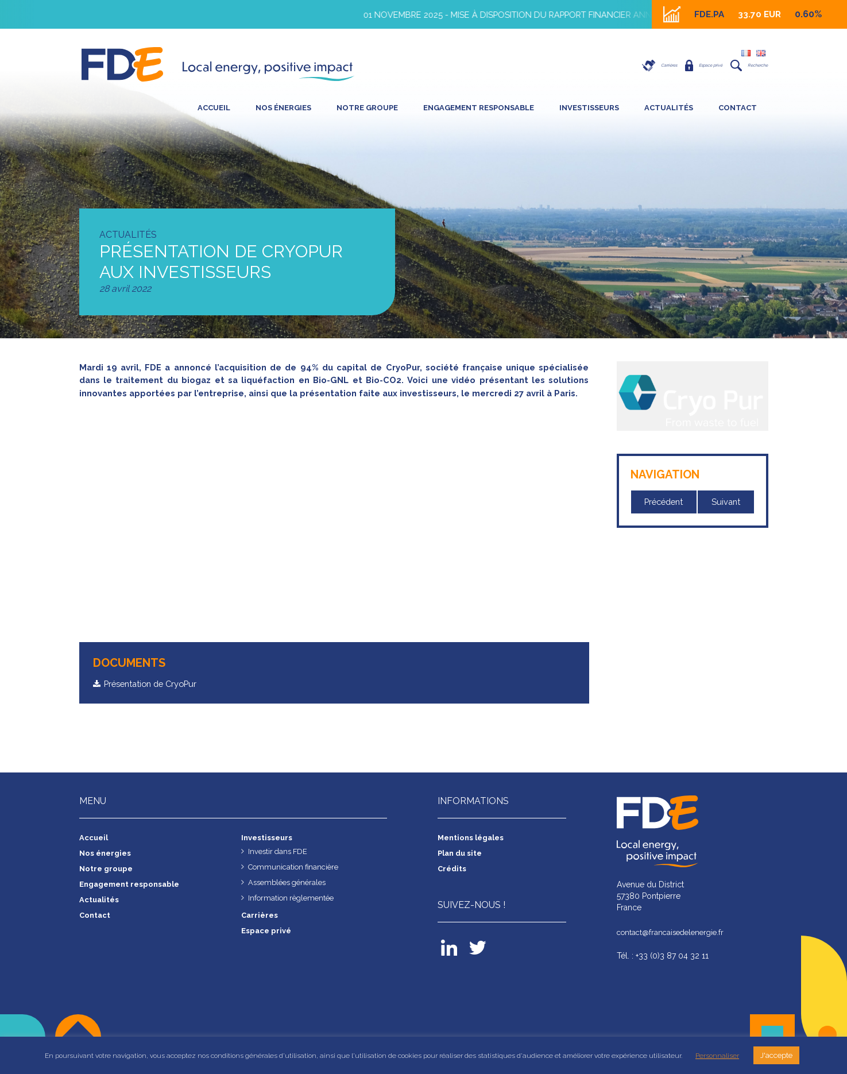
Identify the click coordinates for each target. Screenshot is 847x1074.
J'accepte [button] (776, 1055)
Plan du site (462, 867)
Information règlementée (294, 912)
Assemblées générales (290, 897)
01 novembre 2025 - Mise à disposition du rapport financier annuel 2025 (537, 14)
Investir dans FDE (279, 866)
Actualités (668, 107)
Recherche (739, 65)
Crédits (453, 883)
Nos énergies (283, 107)
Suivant (726, 502)
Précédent (664, 502)
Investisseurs (589, 107)
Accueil (214, 107)
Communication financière (296, 881)
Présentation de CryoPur (155, 697)
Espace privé (671, 65)
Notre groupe (367, 107)
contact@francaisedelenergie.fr (674, 947)
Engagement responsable (478, 107)
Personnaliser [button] (717, 1056)
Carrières (606, 65)
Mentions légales (473, 852)
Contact (737, 107)
